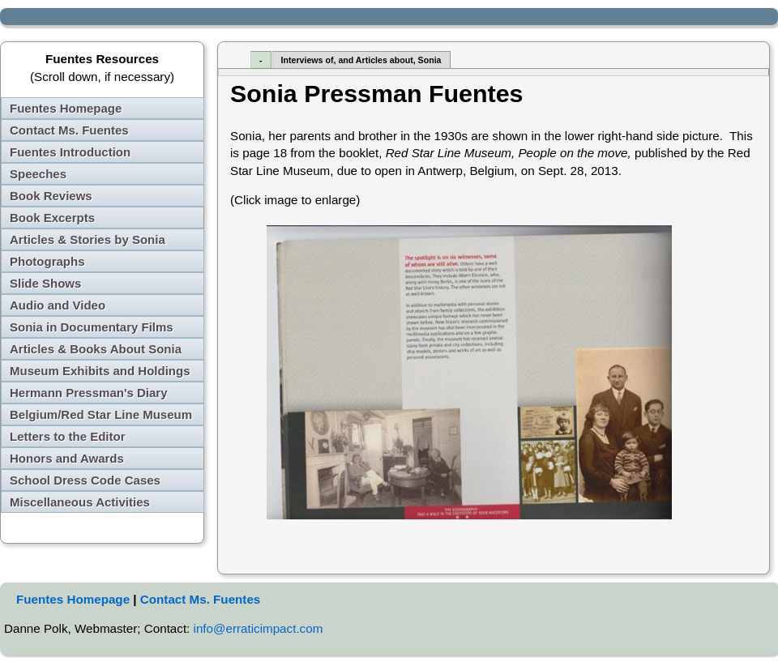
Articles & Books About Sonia (96, 349)
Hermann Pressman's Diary (89, 392)
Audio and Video (57, 305)
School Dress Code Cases (85, 480)
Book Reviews (51, 196)
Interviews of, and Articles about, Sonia (361, 60)
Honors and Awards (67, 458)
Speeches (38, 174)
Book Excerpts (52, 217)
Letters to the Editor (68, 436)
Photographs (47, 261)
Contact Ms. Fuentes (69, 130)
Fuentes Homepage (66, 108)
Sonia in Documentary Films (91, 327)
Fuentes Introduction (70, 152)
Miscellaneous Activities (80, 502)
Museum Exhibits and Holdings (100, 371)
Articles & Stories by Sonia (87, 239)
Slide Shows (45, 283)
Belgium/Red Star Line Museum (101, 414)
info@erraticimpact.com (258, 628)
